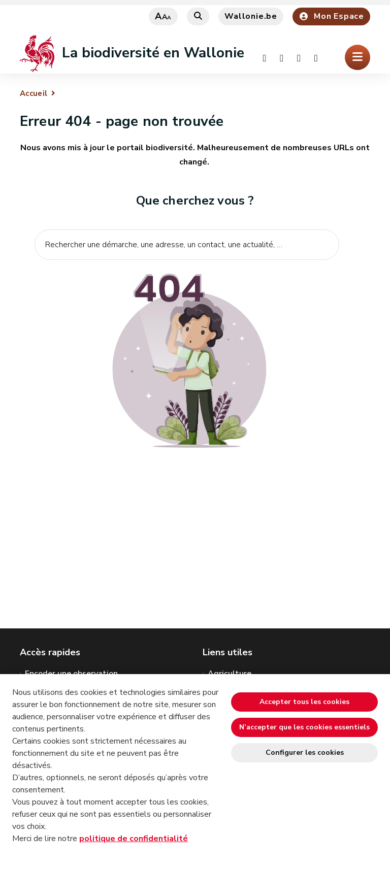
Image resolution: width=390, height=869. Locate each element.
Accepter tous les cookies (304, 702)
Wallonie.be (250, 16)
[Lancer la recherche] (326, 276)
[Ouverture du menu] (357, 57)
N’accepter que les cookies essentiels (304, 727)
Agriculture (229, 674)
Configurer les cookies (305, 752)
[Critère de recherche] (187, 244)
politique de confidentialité (133, 838)
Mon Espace (331, 16)
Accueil (33, 93)
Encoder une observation (71, 674)
